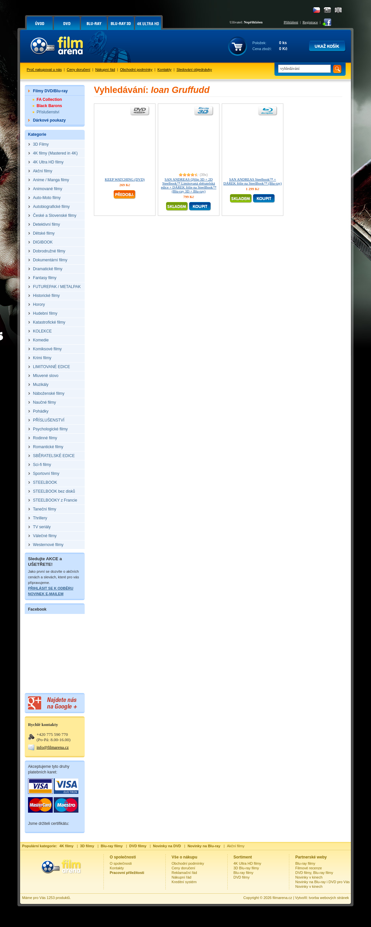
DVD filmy (242, 877)
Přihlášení (291, 22)
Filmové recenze (308, 868)
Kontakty (164, 70)
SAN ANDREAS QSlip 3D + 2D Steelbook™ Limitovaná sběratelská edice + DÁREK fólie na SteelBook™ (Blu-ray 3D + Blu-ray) (188, 185)
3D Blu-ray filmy (246, 868)
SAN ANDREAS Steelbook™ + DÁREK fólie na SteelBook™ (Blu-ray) (252, 181)
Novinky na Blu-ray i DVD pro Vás (322, 882)
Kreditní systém (184, 882)
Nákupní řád (105, 70)
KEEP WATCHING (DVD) (125, 179)
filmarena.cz (282, 898)
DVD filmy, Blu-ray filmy (314, 873)
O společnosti (121, 863)
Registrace (310, 22)
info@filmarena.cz (53, 747)
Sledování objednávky (194, 70)
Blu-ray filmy (244, 873)
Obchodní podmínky (136, 70)
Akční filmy (235, 846)
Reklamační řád (184, 873)
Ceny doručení (79, 70)
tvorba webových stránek (329, 898)
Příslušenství (48, 112)
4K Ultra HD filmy (247, 863)
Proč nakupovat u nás (44, 70)
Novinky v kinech (309, 877)
